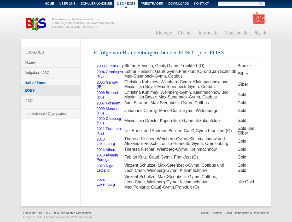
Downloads (178, 3)
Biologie (164, 33)
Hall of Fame (35, 83)
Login (228, 212)
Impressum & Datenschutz (252, 212)
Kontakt (201, 3)
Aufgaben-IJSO (37, 73)
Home (49, 3)
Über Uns (67, 3)
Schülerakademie (96, 3)
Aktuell (30, 62)
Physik (259, 33)
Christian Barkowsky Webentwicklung (68, 217)
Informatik (208, 33)
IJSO (29, 100)
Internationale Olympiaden (46, 114)
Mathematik (236, 33)
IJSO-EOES (34, 52)
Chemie (185, 33)
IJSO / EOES (126, 3)
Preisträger (152, 3)
